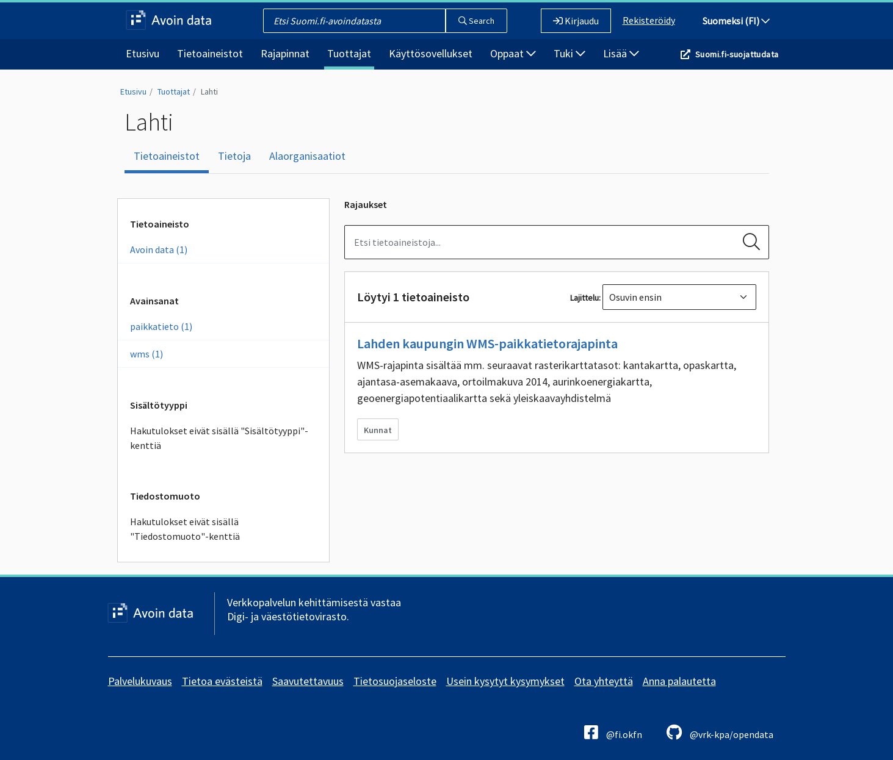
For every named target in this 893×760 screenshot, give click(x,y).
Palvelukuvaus (140, 681)
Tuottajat (349, 53)
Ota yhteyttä (603, 681)
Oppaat (513, 53)
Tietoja (234, 156)
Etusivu (142, 53)
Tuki (569, 53)
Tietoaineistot (210, 53)
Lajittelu (584, 297)
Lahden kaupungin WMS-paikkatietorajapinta (487, 343)
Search (476, 20)
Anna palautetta (679, 681)
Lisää (621, 53)
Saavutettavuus (308, 681)
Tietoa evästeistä (222, 681)
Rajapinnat (285, 53)
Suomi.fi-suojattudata (736, 54)
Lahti (209, 91)
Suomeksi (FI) (736, 21)
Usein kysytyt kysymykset (505, 681)
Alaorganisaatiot (307, 156)
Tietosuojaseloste (394, 681)
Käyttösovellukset (430, 53)
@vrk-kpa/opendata (720, 732)
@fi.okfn (613, 732)
